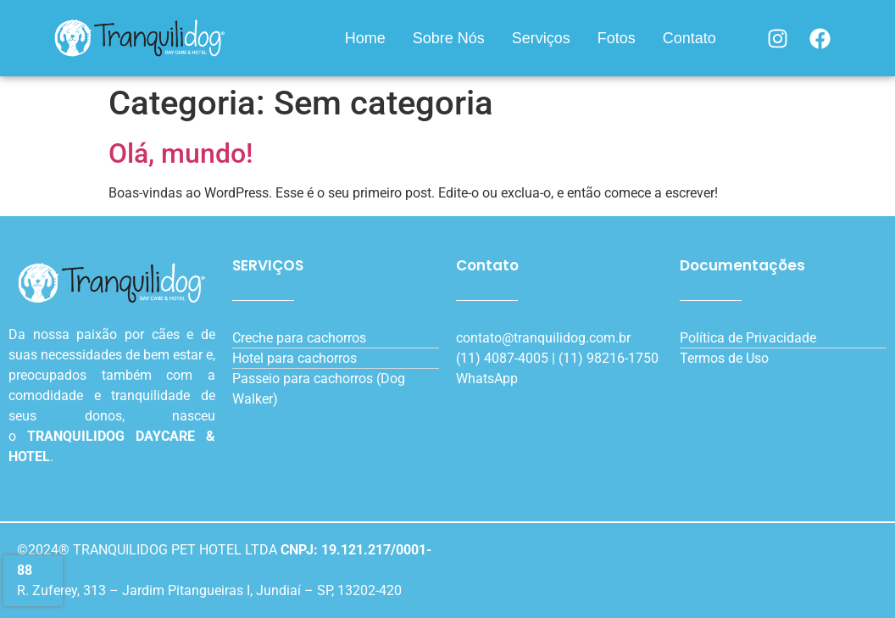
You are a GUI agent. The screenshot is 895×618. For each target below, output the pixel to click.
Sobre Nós (449, 38)
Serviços (541, 38)
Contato (689, 38)
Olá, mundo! (180, 153)
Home (365, 38)
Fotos (617, 38)
